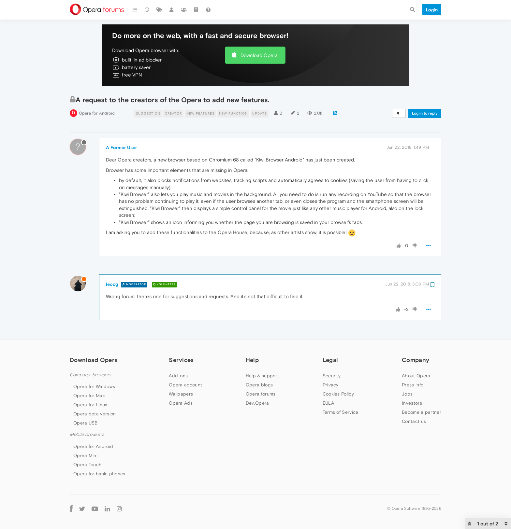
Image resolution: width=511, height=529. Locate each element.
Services (181, 359)
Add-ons (178, 375)
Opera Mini (85, 455)
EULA (328, 403)
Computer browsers (90, 375)
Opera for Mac (89, 395)
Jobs (407, 394)
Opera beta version (94, 413)
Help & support (262, 375)
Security (332, 375)
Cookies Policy (338, 394)
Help (252, 359)
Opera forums (261, 394)
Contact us (414, 421)
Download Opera (259, 55)
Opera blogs (259, 384)
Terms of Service (340, 412)
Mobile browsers (87, 434)
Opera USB (85, 422)
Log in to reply (425, 113)
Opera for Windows (94, 386)
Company (415, 359)
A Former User (121, 147)
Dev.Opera (257, 403)
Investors (412, 403)
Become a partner (421, 412)
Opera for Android (97, 113)
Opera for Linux (90, 404)
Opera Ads (181, 403)
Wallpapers (181, 394)
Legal (330, 359)
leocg (112, 284)
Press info (412, 384)
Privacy (331, 384)
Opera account (185, 384)
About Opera (416, 375)
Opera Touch (87, 464)
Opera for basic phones (99, 473)
